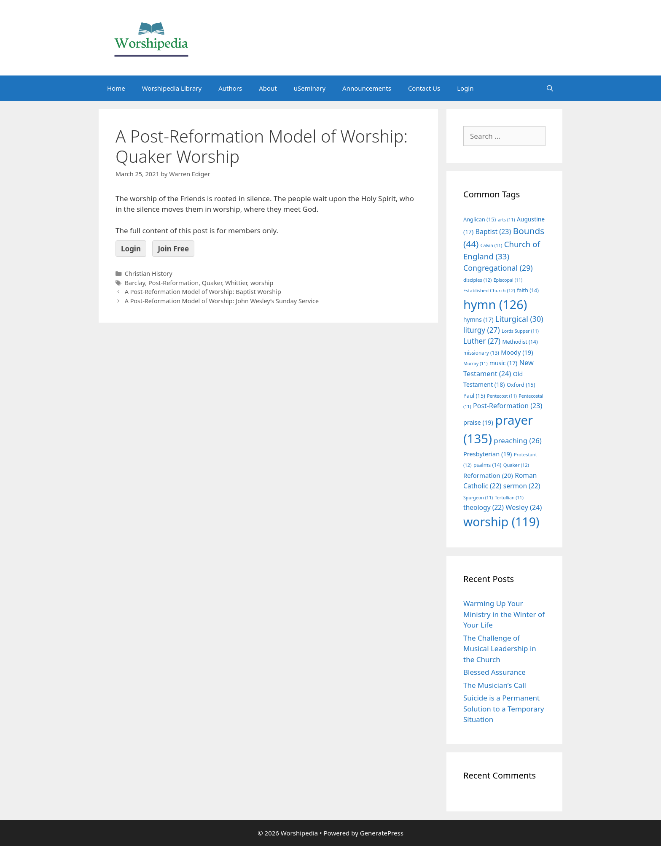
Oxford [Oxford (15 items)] (521, 384)
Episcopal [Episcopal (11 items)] (508, 280)
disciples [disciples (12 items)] (477, 280)
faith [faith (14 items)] (528, 290)
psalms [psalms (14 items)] (487, 465)
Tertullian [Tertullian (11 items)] (509, 498)
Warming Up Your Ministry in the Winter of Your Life (504, 614)
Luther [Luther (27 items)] (481, 341)
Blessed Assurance (494, 672)
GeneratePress (381, 833)
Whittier (236, 283)
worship (262, 283)
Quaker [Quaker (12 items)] (516, 465)
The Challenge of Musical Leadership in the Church (499, 648)
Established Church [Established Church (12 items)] (489, 290)
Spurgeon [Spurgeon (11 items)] (478, 498)
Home (116, 88)
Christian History (148, 273)
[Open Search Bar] (549, 88)
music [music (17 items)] (503, 363)
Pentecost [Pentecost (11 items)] (502, 396)
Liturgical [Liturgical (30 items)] (519, 319)
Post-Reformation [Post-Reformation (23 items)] (507, 405)
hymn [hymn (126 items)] (495, 304)
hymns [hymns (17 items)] (478, 319)
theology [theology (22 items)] (483, 507)
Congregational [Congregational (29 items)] (498, 268)
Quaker (212, 283)
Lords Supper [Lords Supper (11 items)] (520, 331)
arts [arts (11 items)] (506, 220)
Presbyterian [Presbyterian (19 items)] (487, 454)
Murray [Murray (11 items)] (475, 363)
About (268, 88)
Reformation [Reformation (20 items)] (488, 475)
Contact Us (424, 88)
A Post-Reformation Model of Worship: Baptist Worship (203, 292)
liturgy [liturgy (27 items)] (481, 330)
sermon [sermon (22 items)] (521, 485)
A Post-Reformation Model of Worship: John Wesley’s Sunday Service (222, 301)
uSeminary (309, 88)
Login (465, 88)
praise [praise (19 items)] (478, 422)
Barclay (135, 283)
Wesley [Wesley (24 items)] (523, 507)
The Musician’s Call (494, 685)
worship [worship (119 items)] (501, 522)
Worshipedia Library (172, 88)
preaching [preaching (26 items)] (518, 440)
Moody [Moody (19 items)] (517, 352)
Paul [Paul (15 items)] (474, 395)
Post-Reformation (173, 283)
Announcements (366, 88)
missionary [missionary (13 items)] (481, 352)
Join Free (173, 248)
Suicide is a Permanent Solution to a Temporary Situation (503, 708)
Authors (230, 88)
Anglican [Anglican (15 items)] (479, 219)
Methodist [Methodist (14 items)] (519, 341)
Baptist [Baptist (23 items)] (493, 231)
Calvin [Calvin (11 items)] (491, 245)
